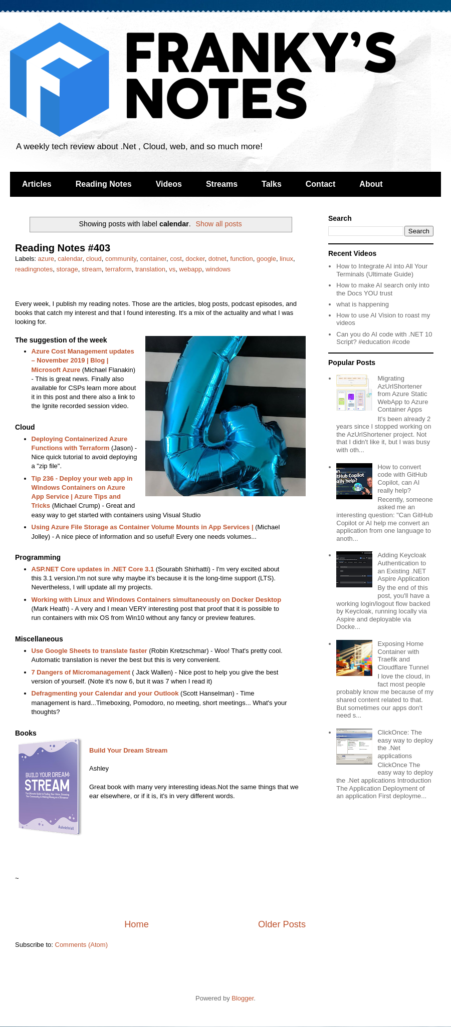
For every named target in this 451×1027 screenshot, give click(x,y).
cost (176, 258)
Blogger (243, 998)
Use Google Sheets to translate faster (89, 650)
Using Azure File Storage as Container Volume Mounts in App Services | (143, 527)
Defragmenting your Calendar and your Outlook (105, 693)
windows (218, 269)
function (241, 258)
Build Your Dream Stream (128, 750)
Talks (272, 184)
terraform (118, 269)
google (266, 258)
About (370, 184)
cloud (94, 258)
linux (286, 258)
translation (150, 269)
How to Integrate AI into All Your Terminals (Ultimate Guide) (381, 270)
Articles (37, 184)
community (120, 258)
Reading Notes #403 (62, 247)
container (153, 258)
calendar (70, 258)
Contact (321, 184)
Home (136, 924)
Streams (222, 184)
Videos (169, 184)
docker (194, 258)
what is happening (362, 304)
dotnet (217, 258)
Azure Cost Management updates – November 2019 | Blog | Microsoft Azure (83, 360)
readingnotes (34, 269)
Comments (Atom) (81, 944)
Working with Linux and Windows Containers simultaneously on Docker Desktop (157, 599)
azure (46, 258)
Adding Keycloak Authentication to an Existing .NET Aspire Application (403, 566)
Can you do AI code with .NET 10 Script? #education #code (384, 338)
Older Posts (282, 924)
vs (172, 269)
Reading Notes (104, 184)
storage (67, 269)
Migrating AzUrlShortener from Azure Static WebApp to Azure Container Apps (402, 394)
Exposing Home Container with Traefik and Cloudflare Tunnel (402, 655)
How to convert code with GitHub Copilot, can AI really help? (402, 478)
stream (92, 269)
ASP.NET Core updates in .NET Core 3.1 (93, 569)
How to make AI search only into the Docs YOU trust (382, 289)
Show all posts (218, 224)
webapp (190, 269)
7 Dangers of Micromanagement (81, 672)
